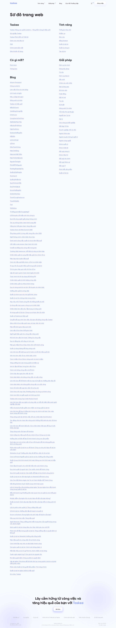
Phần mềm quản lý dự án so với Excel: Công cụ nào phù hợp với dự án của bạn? (32, 448)
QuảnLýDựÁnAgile (16, 172)
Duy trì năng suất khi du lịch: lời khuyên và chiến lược (27, 287)
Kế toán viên (63, 90)
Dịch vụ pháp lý (64, 76)
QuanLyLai (13, 176)
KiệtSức (12, 136)
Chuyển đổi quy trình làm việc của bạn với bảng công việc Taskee (31, 319)
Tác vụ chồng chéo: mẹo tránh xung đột (23, 222)
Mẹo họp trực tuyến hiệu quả (19, 258)
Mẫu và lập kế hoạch (16, 97)
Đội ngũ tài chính (64, 158)
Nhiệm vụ (62, 33)
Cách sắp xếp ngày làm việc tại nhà (21, 373)
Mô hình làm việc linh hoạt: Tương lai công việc (25, 337)
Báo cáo (62, 37)
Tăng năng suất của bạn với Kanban (22, 431)
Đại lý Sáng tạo (64, 87)
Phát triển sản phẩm (65, 169)
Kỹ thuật (61, 104)
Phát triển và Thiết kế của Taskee (51, 617)
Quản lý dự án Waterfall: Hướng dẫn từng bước (25, 536)
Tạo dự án (62, 51)
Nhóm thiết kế (63, 148)
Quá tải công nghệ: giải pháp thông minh (23, 219)
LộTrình (12, 143)
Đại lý (61, 119)
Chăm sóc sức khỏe (65, 83)
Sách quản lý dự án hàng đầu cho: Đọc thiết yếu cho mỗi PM (29, 527)
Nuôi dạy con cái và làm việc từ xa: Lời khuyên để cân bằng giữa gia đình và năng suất (32, 443)
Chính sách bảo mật (16, 48)
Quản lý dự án (63, 44)
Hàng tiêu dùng (64, 69)
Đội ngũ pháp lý (64, 151)
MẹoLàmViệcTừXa (16, 154)
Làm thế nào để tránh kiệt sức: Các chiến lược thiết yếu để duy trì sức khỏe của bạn (32, 427)
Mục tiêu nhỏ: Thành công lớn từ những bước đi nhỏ (27, 302)
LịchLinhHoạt (14, 140)
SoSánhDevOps (15, 194)
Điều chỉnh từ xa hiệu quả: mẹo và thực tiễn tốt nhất (27, 323)
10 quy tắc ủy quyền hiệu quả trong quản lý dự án (26, 266)
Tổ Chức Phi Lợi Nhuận (66, 112)
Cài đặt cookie (102, 625)
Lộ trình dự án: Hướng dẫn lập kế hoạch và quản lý (26, 511)
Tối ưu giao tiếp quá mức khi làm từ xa (22, 269)
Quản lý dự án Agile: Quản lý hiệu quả (22, 570)
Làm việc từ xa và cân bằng (19, 89)
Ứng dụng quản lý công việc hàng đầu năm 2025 (26, 233)
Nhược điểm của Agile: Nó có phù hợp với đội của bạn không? (30, 498)
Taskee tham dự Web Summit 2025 (21, 230)
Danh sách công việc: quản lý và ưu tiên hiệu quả (26, 240)
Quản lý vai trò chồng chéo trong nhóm (23, 298)
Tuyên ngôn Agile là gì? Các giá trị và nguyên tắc (26, 554)
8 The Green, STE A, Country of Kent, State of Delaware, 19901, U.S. (58, 625)
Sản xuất (62, 79)
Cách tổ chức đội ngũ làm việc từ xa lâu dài (24, 388)
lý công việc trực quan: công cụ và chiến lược (25, 305)
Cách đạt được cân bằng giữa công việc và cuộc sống (28, 384)
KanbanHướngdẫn (16, 133)
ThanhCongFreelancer (17, 197)
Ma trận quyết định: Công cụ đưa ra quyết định (25, 558)
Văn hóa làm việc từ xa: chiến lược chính (23, 355)
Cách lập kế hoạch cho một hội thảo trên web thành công (29, 466)
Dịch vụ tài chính (64, 65)
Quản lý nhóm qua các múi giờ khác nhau (23, 294)
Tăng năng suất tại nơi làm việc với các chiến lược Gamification (31, 417)
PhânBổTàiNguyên (16, 165)
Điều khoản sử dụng (16, 51)
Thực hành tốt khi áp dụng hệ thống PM (23, 276)
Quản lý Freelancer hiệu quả (19, 316)
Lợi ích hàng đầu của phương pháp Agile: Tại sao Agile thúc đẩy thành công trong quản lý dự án (33, 488)
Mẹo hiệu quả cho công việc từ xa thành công (25, 540)
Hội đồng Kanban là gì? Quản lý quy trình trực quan (26, 484)
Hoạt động (62, 94)
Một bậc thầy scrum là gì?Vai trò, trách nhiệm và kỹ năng (28, 551)
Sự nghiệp (26, 617)
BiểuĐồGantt (14, 107)
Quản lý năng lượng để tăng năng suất (22, 348)
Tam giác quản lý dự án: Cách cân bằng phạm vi (26, 547)
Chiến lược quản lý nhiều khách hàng (22, 284)
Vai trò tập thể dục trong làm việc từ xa (23, 366)
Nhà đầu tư (16, 617)
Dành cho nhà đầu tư (17, 40)
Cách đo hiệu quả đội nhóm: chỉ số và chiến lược (26, 262)
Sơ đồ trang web (98, 617)
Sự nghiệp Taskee (15, 33)
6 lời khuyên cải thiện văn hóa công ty (22, 215)
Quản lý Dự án (63, 173)
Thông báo (13, 69)
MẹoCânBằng (14, 151)
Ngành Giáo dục (64, 133)
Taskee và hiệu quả (16, 104)
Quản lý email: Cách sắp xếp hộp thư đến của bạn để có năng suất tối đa (33, 503)
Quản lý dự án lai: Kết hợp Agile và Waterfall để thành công (29, 476)
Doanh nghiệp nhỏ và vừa (67, 130)
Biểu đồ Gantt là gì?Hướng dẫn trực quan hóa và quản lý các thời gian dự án (33, 494)
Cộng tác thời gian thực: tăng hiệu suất (23, 226)
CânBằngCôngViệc (16, 111)
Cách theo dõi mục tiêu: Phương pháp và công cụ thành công (30, 391)
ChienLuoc (13, 115)
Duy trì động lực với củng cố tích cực (22, 341)
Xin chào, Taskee (15, 574)
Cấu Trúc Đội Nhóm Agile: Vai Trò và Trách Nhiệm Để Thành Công (31, 480)
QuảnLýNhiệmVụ (15, 179)
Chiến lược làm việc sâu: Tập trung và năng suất (25, 309)
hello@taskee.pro (58, 623)
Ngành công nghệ (65, 140)
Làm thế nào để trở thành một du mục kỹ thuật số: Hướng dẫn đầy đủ (32, 381)
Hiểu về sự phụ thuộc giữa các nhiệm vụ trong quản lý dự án (29, 408)
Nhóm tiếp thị (63, 155)
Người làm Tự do (64, 115)
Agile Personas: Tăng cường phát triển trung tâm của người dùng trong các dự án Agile (33, 522)
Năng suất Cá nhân (65, 108)
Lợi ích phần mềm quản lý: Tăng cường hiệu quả (25, 507)
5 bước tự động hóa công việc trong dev (23, 248)
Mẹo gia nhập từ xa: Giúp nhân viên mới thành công (27, 345)
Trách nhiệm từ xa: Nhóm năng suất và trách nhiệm (26, 359)
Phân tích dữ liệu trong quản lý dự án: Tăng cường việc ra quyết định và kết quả (33, 532)
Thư (11, 204)
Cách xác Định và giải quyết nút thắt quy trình (25, 395)
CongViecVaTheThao (17, 118)
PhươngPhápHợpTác (17, 168)
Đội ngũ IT (62, 166)
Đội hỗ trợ (62, 97)
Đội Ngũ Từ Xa (64, 126)
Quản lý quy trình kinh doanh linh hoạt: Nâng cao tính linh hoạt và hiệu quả (33, 461)
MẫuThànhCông (15, 147)
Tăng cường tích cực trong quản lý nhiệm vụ (24, 363)
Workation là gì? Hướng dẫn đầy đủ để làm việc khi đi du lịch (30, 453)
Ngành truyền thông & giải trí (68, 137)
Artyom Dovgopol (15, 82)
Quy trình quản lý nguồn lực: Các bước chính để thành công (29, 469)
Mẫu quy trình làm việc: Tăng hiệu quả (22, 518)
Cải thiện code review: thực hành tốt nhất (23, 244)
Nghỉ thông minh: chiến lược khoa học (22, 237)
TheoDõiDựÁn (14, 201)
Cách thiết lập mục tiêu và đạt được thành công (26, 543)
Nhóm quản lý (63, 144)
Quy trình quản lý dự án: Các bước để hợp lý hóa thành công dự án (32, 473)
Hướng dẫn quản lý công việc (19, 291)
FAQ (11, 44)
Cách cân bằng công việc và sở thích (22, 370)
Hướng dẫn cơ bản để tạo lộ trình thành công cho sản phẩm (29, 438)
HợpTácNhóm (14, 129)
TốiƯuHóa (13, 208)
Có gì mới (35, 617)
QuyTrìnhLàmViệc (15, 183)
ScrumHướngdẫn (15, 190)
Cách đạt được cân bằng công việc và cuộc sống (26, 377)
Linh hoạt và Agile (16, 93)
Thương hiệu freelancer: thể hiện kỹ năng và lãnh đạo (27, 251)
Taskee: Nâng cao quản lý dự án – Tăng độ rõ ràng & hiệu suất (30, 30)
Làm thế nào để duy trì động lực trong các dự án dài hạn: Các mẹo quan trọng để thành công (32, 412)
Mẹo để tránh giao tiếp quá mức (20, 327)
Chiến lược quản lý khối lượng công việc (23, 280)
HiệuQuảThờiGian (16, 125)
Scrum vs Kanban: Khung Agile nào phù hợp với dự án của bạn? (30, 514)
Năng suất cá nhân (16, 100)
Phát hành (13, 65)
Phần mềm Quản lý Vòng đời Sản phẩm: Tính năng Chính (28, 567)
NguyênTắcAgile (15, 161)
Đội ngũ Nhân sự (64, 162)
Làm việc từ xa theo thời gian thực (21, 330)
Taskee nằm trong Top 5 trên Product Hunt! (24, 399)
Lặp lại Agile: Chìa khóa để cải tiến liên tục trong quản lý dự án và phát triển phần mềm (33, 562)
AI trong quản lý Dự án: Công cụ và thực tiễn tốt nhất (27, 312)
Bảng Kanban (63, 40)
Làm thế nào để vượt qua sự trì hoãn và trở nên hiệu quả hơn (30, 352)
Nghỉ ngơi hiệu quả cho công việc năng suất (24, 334)
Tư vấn (61, 72)
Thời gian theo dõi (65, 30)
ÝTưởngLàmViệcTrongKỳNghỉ (19, 212)
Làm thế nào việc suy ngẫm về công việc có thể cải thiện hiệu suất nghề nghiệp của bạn (33, 403)
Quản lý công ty (64, 48)
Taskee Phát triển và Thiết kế (19, 37)
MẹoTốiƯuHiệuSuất (16, 158)
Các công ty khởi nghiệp (67, 122)
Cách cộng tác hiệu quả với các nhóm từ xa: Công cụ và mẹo (30, 435)
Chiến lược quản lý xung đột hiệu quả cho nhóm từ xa (27, 255)
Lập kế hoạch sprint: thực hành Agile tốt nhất (24, 273)
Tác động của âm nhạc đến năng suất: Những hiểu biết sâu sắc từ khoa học (33, 421)
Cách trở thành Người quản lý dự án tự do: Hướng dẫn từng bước (31, 457)
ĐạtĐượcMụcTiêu (16, 122)
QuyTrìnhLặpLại (15, 186)
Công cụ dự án (15, 86)
